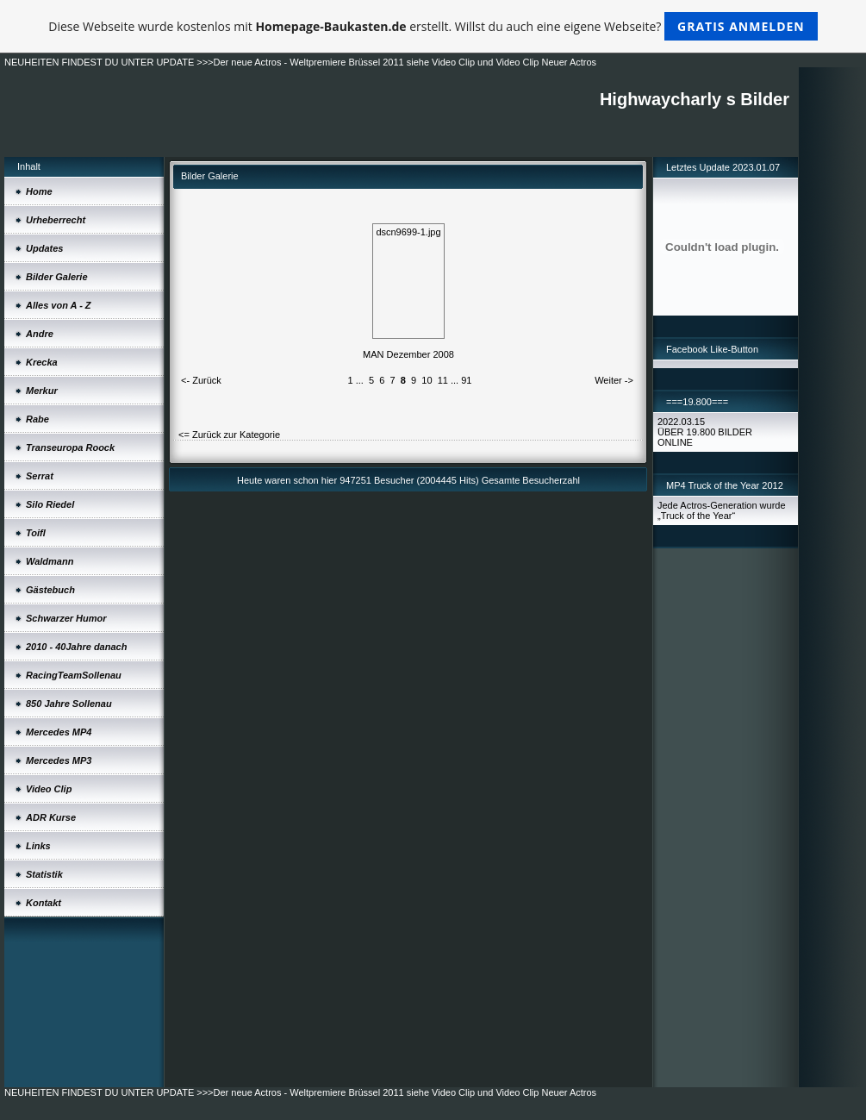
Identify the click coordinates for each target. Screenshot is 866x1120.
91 (466, 380)
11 (443, 380)
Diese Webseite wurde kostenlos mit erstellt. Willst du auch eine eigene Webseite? (433, 26)
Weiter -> (614, 380)
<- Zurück (201, 380)
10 (426, 380)
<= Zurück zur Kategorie (229, 434)
